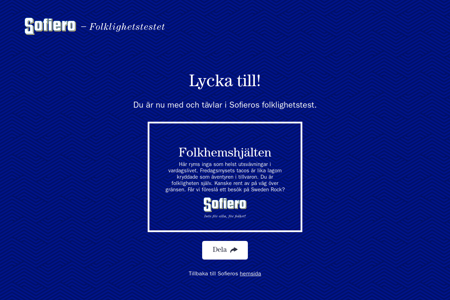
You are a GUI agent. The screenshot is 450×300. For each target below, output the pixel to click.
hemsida (250, 274)
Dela (225, 250)
